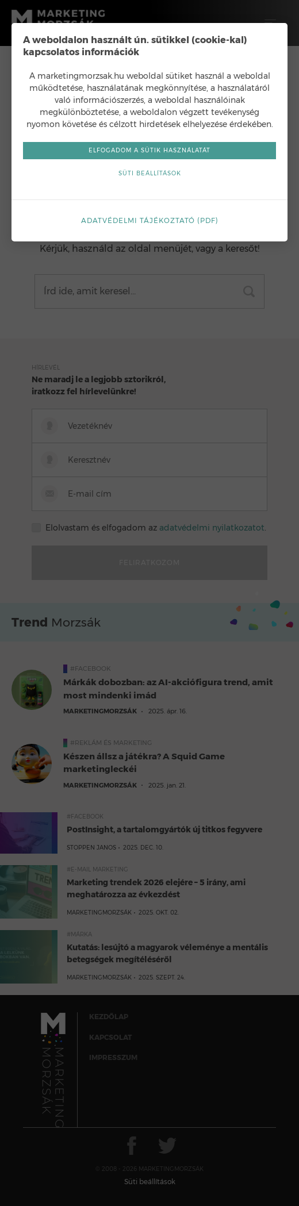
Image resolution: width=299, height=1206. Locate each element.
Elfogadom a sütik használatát (149, 150)
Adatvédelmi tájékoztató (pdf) (149, 220)
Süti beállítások (149, 173)
